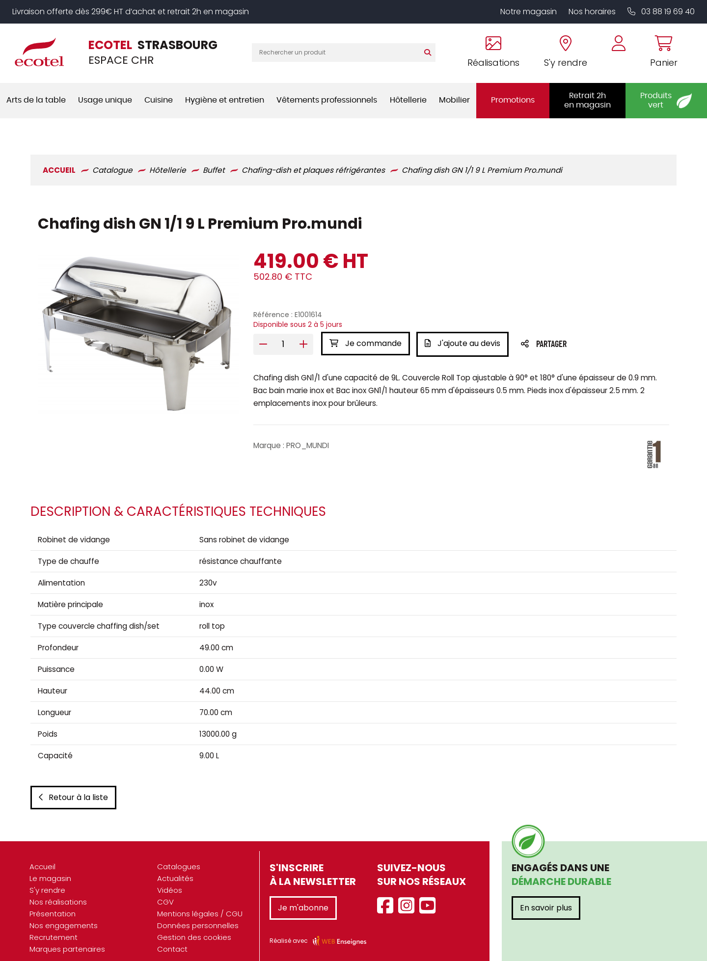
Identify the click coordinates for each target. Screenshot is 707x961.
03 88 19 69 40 (661, 11)
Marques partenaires (67, 935)
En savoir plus (546, 894)
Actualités (175, 864)
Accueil (42, 853)
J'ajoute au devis (463, 317)
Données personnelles (198, 912)
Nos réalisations (58, 888)
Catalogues (178, 853)
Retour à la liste (72, 783)
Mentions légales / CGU (200, 900)
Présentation (52, 900)
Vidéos (169, 876)
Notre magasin (528, 11)
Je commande (365, 317)
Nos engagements (63, 912)
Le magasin (50, 864)
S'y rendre (47, 876)
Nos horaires (592, 11)
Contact (172, 935)
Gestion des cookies (194, 923)
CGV (165, 888)
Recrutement (53, 923)
